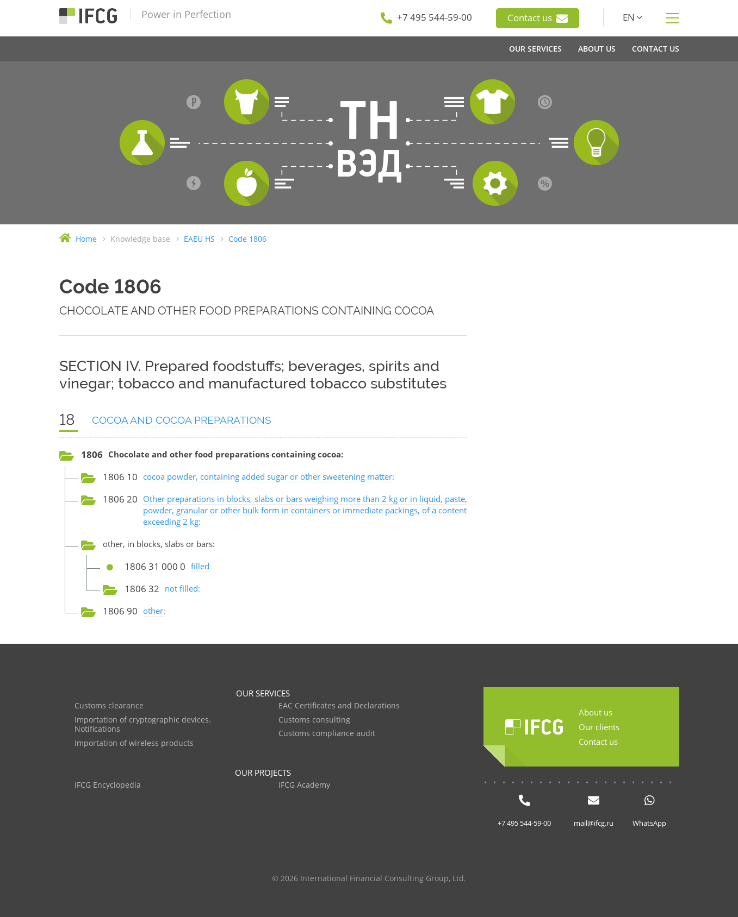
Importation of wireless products (134, 743)
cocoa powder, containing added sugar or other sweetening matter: (268, 476)
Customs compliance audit (326, 733)
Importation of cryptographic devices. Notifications (143, 724)
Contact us (537, 17)
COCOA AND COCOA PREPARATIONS (181, 420)
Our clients (599, 726)
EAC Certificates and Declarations (339, 706)
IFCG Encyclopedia (108, 785)
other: (154, 610)
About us (595, 712)
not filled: (182, 588)
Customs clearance (109, 706)
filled (200, 566)
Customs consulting (314, 720)
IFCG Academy (304, 785)
